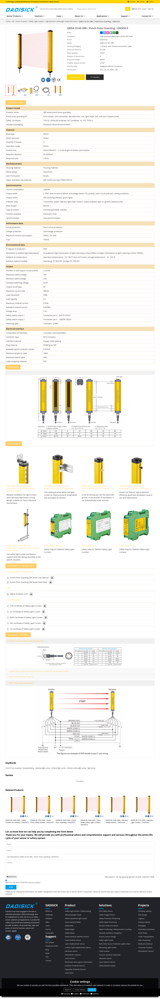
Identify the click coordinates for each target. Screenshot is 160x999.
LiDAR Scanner (104, 953)
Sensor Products (14, 16)
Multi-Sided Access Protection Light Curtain (115, 946)
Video (47, 923)
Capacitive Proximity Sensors (75, 972)
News (47, 955)
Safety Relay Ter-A (52, 546)
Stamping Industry (145, 912)
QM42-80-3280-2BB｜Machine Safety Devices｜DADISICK (117, 822)
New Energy (142, 916)
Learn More (69, 975)
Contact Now (77, 77)
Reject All (68, 990)
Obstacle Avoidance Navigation (110, 935)
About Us (79, 16)
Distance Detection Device (108, 927)
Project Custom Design (107, 938)
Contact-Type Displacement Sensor (78, 949)
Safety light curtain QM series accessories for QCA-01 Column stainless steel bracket (20, 549)
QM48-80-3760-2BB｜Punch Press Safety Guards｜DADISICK (42, 822)
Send (11, 888)
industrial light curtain (42, 769)
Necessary (65, 994)
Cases (58, 16)
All (13, 22)
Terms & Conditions (34, 883)
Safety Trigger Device (107, 916)
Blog (47, 951)
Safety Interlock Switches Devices (77, 938)
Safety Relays (69, 935)
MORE (14, 932)
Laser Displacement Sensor (75, 946)
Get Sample (49, 944)
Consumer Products (145, 949)
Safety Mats (69, 927)
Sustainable (49, 935)
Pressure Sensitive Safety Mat (110, 957)
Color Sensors (70, 961)
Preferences (84, 994)
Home (8, 22)
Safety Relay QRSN (127, 546)
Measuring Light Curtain (107, 949)
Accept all (92, 990)
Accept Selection (79, 990)
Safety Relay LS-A (89, 546)
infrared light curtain (59, 769)
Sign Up (150, 9)
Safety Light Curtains (36, 22)
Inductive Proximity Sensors (75, 968)
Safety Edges (69, 931)
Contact (48, 963)
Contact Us (146, 16)
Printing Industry (144, 923)
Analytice (75, 994)
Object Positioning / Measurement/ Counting (115, 931)
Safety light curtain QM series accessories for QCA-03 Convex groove (135, 487)
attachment (11, 877)
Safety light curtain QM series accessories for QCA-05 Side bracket (59, 487)
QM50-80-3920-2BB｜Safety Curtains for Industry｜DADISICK (17, 822)
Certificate (142, 1)
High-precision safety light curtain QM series (61, 22)
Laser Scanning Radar (73, 923)
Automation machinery (146, 931)
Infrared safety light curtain (76, 769)
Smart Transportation (146, 938)
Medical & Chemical (145, 946)
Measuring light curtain (73, 916)
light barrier (91, 769)
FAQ (47, 959)
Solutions (39, 16)
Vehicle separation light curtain (76, 920)
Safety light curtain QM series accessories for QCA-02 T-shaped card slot (98, 489)
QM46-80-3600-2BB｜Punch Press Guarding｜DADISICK (66, 822)
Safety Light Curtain (106, 942)
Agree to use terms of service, (22, 883)
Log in (144, 9)
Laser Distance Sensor (73, 942)
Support (124, 16)
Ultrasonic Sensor (105, 961)
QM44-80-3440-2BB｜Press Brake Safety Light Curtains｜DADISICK (91, 823)
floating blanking (28, 769)
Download (132, 1)
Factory (48, 931)
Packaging (141, 927)
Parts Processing (144, 942)
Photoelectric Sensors (73, 957)
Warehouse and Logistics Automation (79, 964)
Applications (102, 16)
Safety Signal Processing (108, 923)
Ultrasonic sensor (71, 953)
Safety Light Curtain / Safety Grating (78, 912)
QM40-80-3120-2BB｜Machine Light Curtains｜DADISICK (142, 822)
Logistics (141, 920)
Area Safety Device (105, 912)
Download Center (52, 948)
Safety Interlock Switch (107, 968)
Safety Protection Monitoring (109, 920)
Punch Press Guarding (13, 769)
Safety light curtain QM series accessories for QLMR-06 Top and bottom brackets (21, 489)
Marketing (95, 994)
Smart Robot (142, 935)
